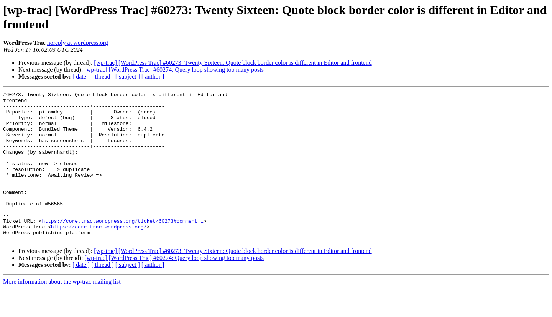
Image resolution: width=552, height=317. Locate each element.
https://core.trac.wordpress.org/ (99, 254)
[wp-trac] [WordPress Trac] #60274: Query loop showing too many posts (174, 69)
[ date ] (81, 76)
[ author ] (152, 76)
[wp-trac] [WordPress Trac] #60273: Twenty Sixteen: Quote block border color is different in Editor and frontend (232, 62)
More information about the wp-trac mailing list (62, 310)
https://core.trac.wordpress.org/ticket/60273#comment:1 (122, 247)
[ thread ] (102, 76)
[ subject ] (127, 76)
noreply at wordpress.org (77, 42)
